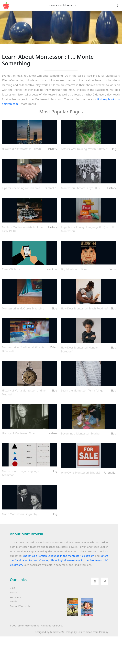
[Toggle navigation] (117, 5)
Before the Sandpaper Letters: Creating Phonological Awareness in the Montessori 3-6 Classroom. (59, 560)
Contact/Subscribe (20, 606)
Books (13, 592)
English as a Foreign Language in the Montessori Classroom (58, 555)
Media (13, 601)
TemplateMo (57, 632)
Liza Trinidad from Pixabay (92, 632)
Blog (12, 587)
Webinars (15, 597)
